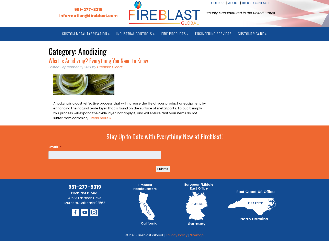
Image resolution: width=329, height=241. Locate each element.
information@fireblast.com (88, 16)
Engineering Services (213, 33)
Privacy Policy (177, 235)
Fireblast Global (110, 67)
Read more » (101, 118)
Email (55, 147)
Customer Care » (252, 33)
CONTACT (261, 3)
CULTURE (218, 3)
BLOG (246, 3)
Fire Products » (175, 33)
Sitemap (197, 235)
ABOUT (233, 3)
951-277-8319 (88, 9)
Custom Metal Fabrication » (86, 33)
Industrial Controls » (135, 33)
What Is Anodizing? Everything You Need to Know (98, 61)
